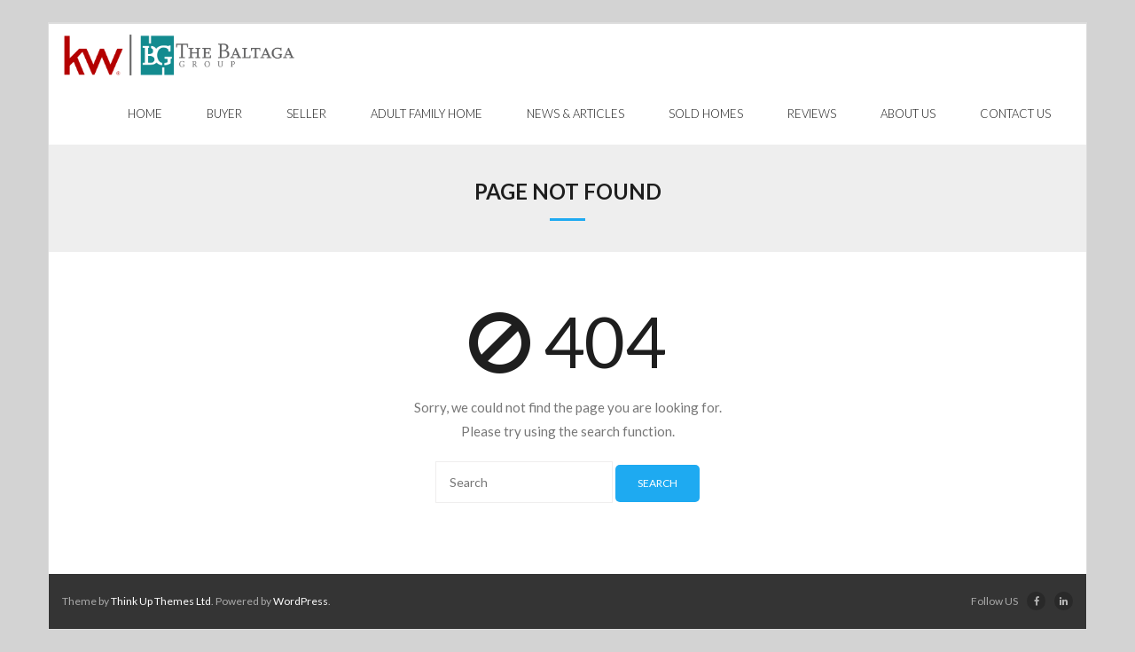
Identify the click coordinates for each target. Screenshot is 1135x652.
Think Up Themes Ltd (161, 601)
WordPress (300, 601)
